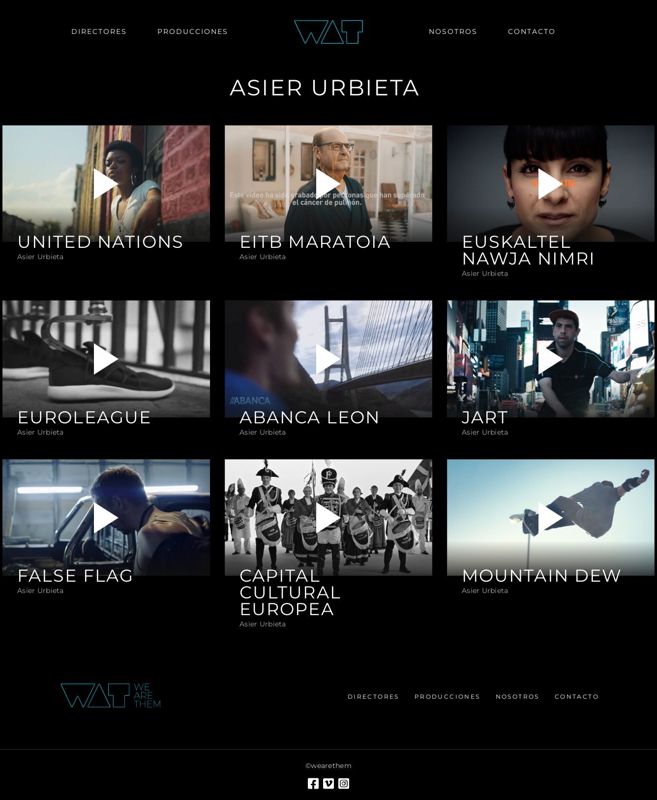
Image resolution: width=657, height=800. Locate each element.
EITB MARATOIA (315, 242)
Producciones (447, 696)
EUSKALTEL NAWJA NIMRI (529, 250)
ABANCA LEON (309, 417)
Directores (373, 696)
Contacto (577, 696)
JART (485, 417)
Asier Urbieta (40, 256)
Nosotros (517, 696)
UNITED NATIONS (100, 242)
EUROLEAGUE (84, 417)
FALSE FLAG (75, 575)
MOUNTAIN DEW (542, 575)
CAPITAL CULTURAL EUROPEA (290, 592)
